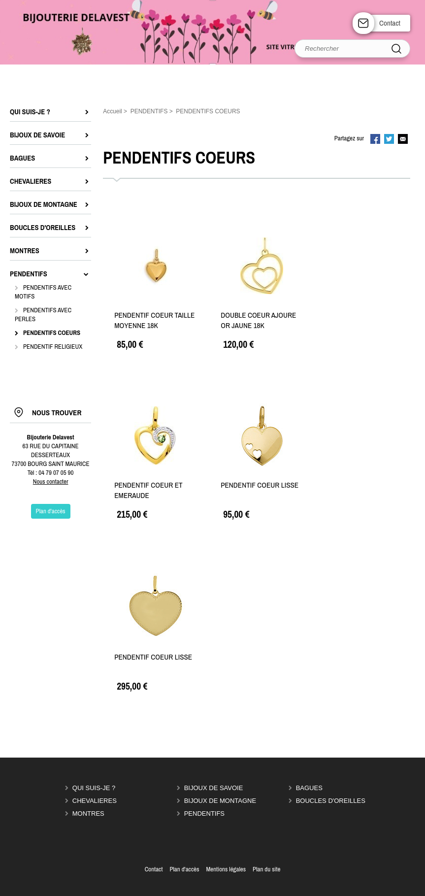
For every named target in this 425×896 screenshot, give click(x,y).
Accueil (112, 111)
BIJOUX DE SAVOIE (213, 788)
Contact (389, 23)
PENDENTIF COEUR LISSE (259, 485)
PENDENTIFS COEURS (51, 333)
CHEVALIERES (94, 800)
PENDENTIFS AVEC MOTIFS (43, 291)
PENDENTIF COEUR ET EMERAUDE (148, 490)
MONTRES (88, 813)
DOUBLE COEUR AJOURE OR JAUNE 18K (258, 320)
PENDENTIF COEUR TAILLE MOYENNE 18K (154, 320)
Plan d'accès (184, 869)
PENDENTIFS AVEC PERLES (43, 314)
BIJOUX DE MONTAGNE (220, 800)
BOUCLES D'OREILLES (330, 800)
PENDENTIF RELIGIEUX (52, 346)
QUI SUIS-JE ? (93, 788)
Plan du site (266, 869)
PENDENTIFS (204, 813)
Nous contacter (50, 481)
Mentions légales (226, 869)
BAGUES (309, 788)
